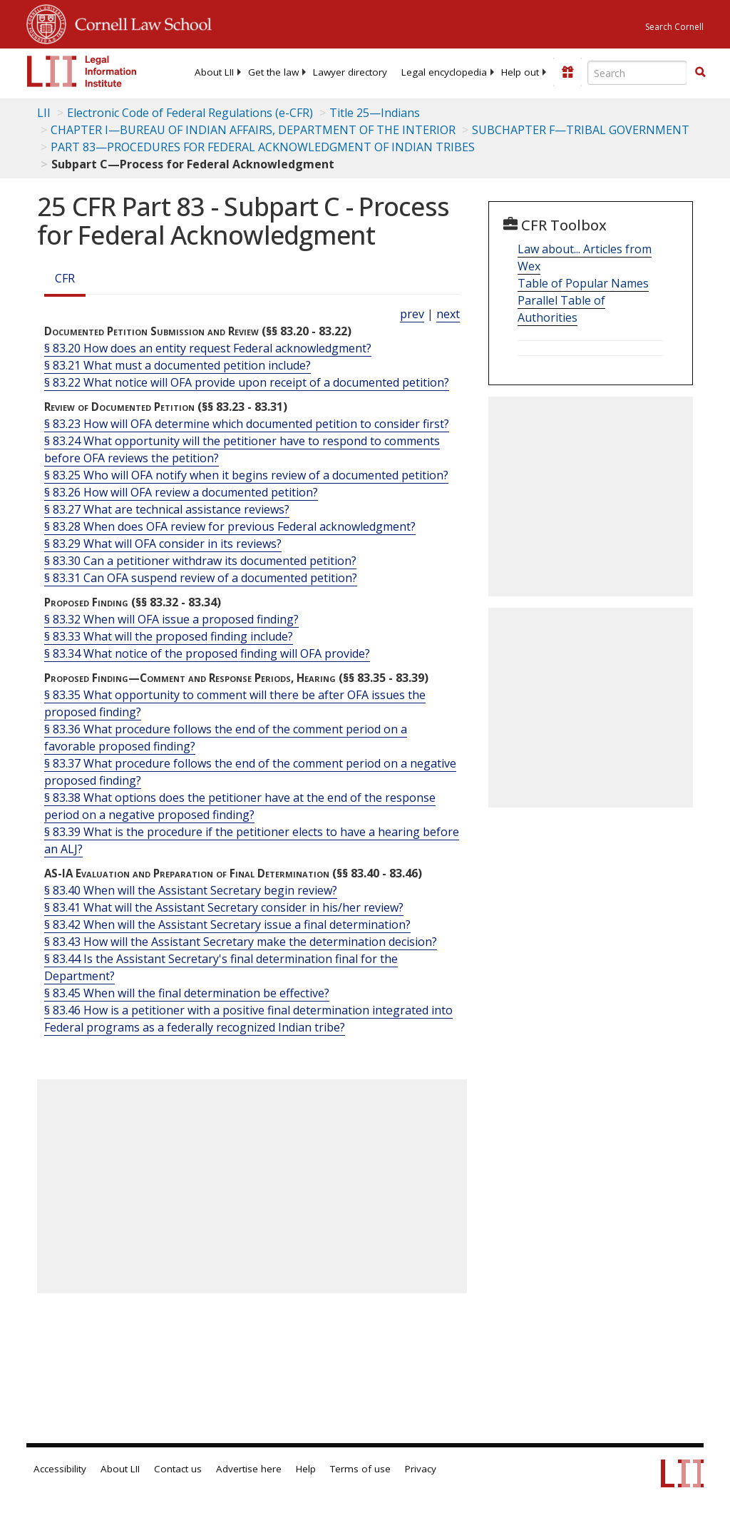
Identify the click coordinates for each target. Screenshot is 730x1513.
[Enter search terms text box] (637, 73)
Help (306, 1468)
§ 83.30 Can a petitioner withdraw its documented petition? (200, 561)
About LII (214, 72)
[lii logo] (82, 71)
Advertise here (249, 1468)
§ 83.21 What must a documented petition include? (177, 365)
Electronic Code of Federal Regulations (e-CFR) (190, 113)
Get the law (273, 72)
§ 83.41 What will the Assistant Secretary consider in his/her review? (223, 907)
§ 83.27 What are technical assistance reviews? (166, 509)
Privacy (420, 1468)
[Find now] (700, 72)
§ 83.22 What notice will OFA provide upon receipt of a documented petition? (246, 382)
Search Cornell (674, 27)
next (448, 314)
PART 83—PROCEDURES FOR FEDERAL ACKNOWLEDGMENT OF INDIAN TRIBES (263, 147)
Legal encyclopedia (444, 72)
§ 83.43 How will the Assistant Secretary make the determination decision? (240, 941)
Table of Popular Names (583, 283)
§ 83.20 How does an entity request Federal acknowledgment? (207, 348)
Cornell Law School (139, 22)
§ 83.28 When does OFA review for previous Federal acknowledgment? (230, 526)
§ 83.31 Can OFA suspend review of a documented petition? (200, 578)
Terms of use (360, 1468)
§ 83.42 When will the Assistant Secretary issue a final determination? (227, 924)
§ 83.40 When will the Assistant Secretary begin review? (190, 890)
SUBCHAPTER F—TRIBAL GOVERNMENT (580, 130)
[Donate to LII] (567, 72)
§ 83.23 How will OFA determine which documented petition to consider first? (246, 424)
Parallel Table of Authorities (561, 308)
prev (412, 314)
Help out (520, 72)
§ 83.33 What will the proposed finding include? (168, 636)
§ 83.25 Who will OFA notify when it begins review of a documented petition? (246, 475)
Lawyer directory (350, 72)
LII (44, 113)
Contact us (178, 1468)
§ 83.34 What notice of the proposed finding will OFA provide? (207, 653)
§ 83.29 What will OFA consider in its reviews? (163, 543)
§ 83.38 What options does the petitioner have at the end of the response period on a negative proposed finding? (240, 806)
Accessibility (60, 1468)
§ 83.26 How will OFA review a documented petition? (181, 492)
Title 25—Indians (374, 113)
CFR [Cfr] (65, 278)
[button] (700, 72)
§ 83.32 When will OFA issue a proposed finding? (171, 619)
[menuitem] (214, 72)
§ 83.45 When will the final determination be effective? (186, 993)
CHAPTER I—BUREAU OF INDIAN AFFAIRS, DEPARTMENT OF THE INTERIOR (253, 130)
